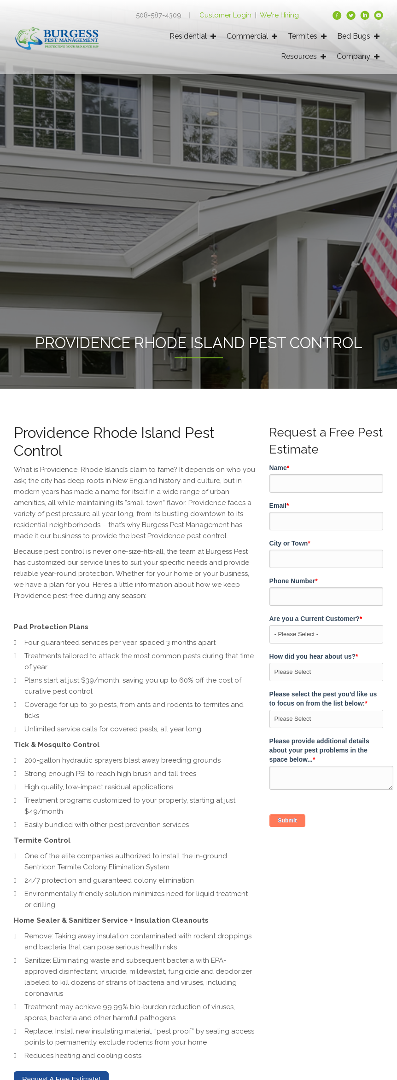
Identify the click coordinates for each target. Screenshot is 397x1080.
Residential (188, 36)
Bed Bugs (353, 36)
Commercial (247, 36)
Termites (302, 36)
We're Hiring (279, 15)
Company (353, 56)
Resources (299, 56)
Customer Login (226, 15)
